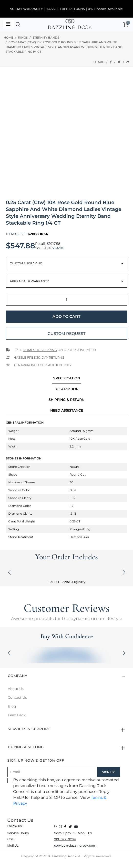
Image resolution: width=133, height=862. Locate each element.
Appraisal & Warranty (29, 281)
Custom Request (66, 333)
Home (8, 37)
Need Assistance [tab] (66, 410)
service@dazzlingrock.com (75, 845)
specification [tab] (66, 378)
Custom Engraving (26, 263)
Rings (23, 37)
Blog (12, 706)
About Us (16, 688)
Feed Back (17, 715)
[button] (18, 25)
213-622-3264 (65, 839)
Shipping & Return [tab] (66, 399)
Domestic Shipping (40, 350)
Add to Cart (66, 316)
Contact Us (17, 697)
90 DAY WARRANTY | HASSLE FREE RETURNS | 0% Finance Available (66, 9)
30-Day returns (50, 357)
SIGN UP (108, 772)
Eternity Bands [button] (45, 37)
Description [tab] (66, 389)
